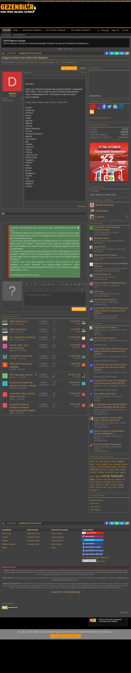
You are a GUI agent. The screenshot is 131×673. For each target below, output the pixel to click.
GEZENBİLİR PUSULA (32, 1)
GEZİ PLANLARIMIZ (101, 235)
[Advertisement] (43, 440)
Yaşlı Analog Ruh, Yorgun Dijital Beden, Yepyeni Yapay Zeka (108, 419)
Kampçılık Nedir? (101, 238)
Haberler (5, 574)
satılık (107, 485)
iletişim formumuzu (88, 621)
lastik (92, 479)
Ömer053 (12, 369)
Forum (6, 30)
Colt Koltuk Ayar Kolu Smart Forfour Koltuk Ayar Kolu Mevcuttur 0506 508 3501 (110, 367)
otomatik (107, 482)
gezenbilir (109, 472)
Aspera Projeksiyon (95, 510)
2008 (92, 462)
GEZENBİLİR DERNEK (63, 1)
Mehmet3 (12, 358)
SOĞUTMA (98, 260)
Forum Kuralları (56, 567)
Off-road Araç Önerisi (20, 375)
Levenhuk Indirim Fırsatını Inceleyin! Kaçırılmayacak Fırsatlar (22, 407)
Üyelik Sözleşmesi (57, 571)
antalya (114, 462)
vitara (104, 487)
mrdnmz (12, 340)
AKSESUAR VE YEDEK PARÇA (105, 318)
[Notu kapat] (126, 653)
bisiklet (104, 464)
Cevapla (83, 206)
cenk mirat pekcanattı (107, 467)
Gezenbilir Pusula (33, 567)
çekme (117, 464)
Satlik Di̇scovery (18, 329)
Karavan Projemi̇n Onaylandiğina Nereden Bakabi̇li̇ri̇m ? (109, 432)
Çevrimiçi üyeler (97, 187)
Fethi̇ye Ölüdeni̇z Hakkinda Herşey (110, 283)
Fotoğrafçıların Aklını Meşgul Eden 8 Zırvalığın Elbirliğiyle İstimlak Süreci (110, 405)
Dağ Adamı (13, 351)
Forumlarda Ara (19, 35)
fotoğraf (100, 472)
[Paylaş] (81, 72)
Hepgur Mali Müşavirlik (96, 500)
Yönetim (5, 571)
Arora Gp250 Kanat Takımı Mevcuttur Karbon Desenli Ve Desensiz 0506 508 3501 (111, 311)
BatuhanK (13, 377)
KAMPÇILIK (98, 243)
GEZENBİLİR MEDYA (79, 1)
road (120, 482)
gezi (117, 472)
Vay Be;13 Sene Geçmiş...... (106, 299)
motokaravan (108, 479)
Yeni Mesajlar (6, 35)
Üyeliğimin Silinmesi (20, 356)
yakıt (115, 487)
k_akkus (99, 216)
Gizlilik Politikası (57, 574)
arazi (98, 464)
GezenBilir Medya (74, 625)
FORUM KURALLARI (116, 1)
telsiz (92, 487)
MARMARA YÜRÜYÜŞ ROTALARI (107, 271)
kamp (105, 476)
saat (97, 485)
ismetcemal (13, 388)
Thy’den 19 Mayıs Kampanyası (107, 444)
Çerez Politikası (56, 578)
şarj (101, 485)
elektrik (93, 472)
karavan (117, 476)
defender (94, 469)
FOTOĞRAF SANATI (101, 414)
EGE (95, 287)
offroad (98, 482)
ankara (107, 462)
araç (121, 461)
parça (114, 482)
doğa (116, 470)
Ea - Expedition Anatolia (22, 337)
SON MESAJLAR (96, 223)
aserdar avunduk (104, 205)
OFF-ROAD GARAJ (101, 296)
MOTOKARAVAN (100, 279)
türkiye (98, 487)
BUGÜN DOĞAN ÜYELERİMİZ (101, 200)
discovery (103, 470)
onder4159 (123, 137)
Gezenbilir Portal (33, 578)
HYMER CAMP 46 (102, 274)
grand (92, 476)
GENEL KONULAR (101, 451)
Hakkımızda (6, 567)
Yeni (15, 30)
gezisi (122, 472)
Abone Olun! (93, 595)
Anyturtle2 (76, 377)
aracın (92, 464)
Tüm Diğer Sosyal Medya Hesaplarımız (95, 591)
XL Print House (94, 503)
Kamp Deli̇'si (99, 246)
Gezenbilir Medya (33, 574)
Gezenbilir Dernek (33, 571)
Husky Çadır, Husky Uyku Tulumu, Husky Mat (46, 102)
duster (123, 470)
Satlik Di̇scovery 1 (18, 321)
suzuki (113, 485)
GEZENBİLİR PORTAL (47, 1)
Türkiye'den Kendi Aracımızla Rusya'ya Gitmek (107, 228)
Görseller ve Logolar (8, 578)
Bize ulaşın (124, 646)
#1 (85, 73)
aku (101, 462)
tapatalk (120, 485)
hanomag (98, 291)
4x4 (97, 462)
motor (118, 479)
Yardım (53, 581)
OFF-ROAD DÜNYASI (56, 30)
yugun (96, 191)
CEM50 (11, 324)
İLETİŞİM (127, 1)
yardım (121, 487)
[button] (19, 30)
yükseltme (94, 490)
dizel (111, 470)
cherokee (122, 467)
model (98, 479)
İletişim (4, 581)
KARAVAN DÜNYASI (31, 30)
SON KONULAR (96, 323)
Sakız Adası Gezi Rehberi (105, 394)
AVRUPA (97, 401)
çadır (111, 464)
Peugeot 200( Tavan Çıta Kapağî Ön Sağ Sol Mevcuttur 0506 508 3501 (111, 381)
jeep (98, 476)
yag (110, 487)
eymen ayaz (101, 211)
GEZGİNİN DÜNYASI (80, 30)
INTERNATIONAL (100, 304)
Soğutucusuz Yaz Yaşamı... (106, 255)
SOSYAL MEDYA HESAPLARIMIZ (98, 1)
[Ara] (125, 30)
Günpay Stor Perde (95, 506)
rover (92, 485)
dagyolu (21, 62)
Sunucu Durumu (8, 637)
